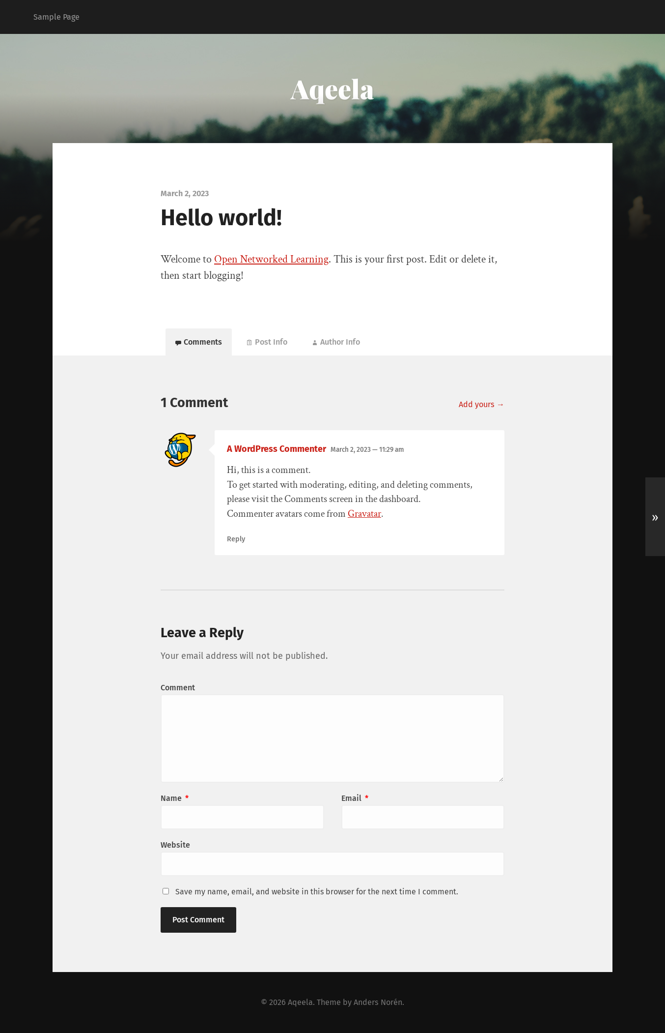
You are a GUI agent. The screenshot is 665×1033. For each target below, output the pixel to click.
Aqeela (332, 88)
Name (175, 798)
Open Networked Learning (271, 259)
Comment (178, 687)
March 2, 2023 (367, 449)
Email (354, 798)
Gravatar (364, 513)
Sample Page (56, 17)
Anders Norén (378, 1002)
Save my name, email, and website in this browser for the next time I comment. (316, 891)
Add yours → (481, 404)
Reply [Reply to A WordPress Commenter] (236, 539)
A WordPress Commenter (276, 448)
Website (175, 845)
